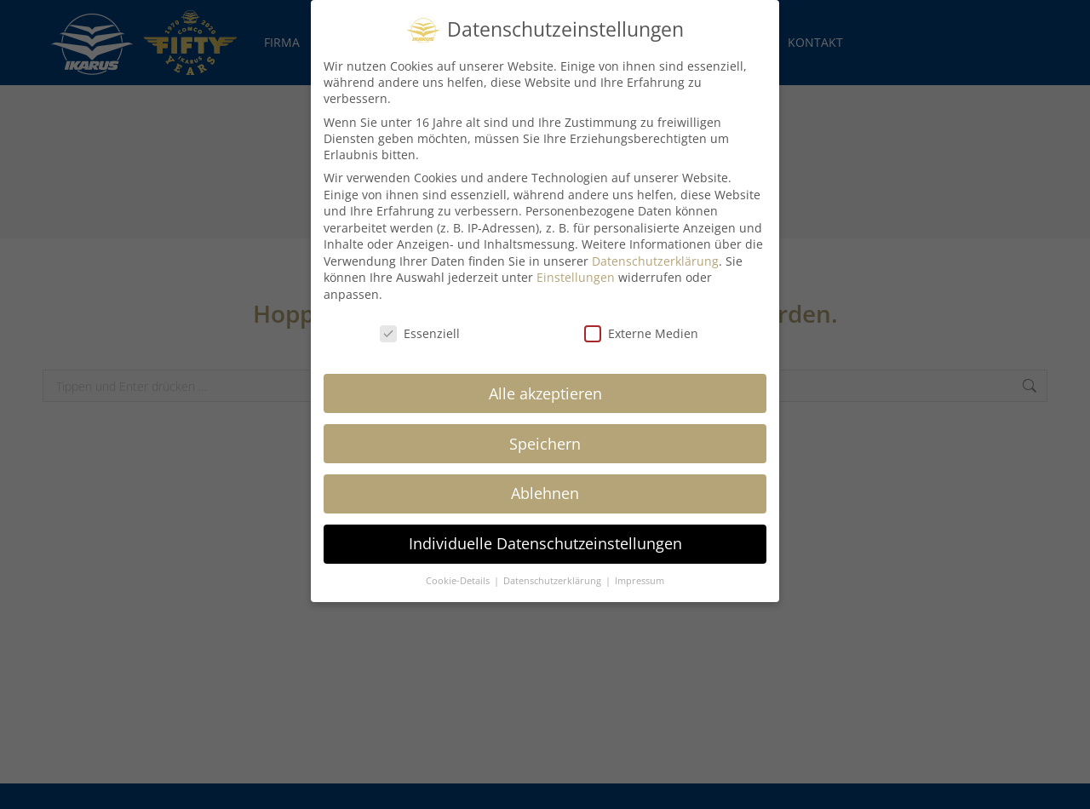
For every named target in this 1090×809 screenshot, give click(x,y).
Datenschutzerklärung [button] (553, 566)
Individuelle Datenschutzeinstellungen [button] (545, 529)
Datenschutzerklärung (655, 246)
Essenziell (420, 319)
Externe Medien (641, 319)
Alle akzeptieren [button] (545, 378)
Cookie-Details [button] (459, 566)
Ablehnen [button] (545, 478)
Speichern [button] (545, 428)
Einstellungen (575, 263)
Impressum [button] (639, 566)
